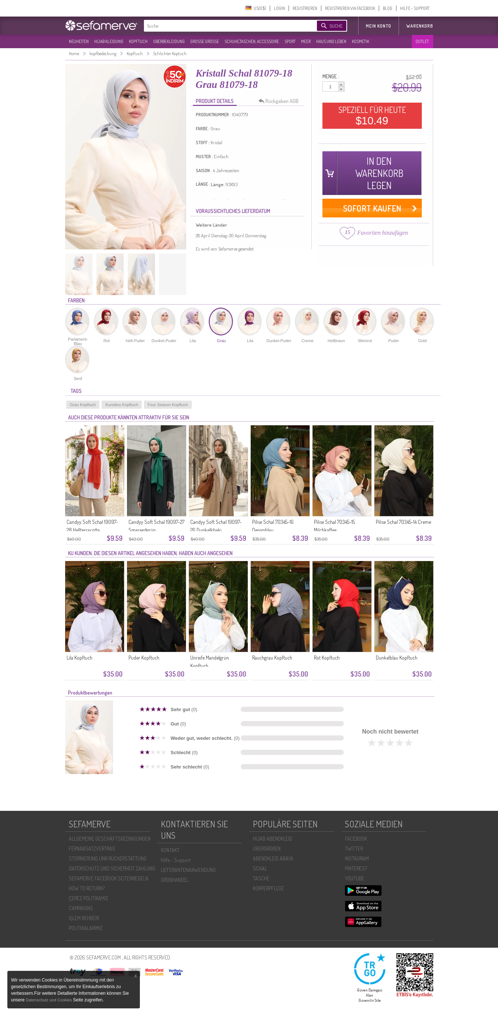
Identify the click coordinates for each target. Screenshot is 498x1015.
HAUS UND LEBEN (331, 41)
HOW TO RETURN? (87, 888)
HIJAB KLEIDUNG (108, 41)
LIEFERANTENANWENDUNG (188, 870)
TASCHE (261, 878)
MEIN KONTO (378, 26)
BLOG (387, 8)
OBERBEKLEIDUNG (169, 41)
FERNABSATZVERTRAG (92, 848)
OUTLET (422, 41)
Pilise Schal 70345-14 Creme (403, 522)
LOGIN (279, 8)
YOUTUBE (354, 878)
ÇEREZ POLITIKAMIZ (88, 898)
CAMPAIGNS (81, 908)
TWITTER (354, 848)
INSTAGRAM (357, 858)
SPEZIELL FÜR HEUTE (372, 115)
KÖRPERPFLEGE (268, 888)
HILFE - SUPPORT (415, 8)
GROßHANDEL (174, 880)
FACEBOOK (356, 838)
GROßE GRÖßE (204, 41)
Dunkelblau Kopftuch (396, 657)
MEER (306, 41)
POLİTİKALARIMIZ (86, 928)
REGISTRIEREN (305, 8)
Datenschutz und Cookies (49, 1000)
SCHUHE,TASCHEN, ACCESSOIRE (252, 41)
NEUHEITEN (79, 41)
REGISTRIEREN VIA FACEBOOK (350, 8)
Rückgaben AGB (280, 101)
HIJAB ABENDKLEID (272, 838)
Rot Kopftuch (327, 657)
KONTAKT (170, 850)
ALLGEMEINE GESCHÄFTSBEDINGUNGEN (110, 838)
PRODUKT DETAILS (215, 101)
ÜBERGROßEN (266, 848)
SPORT (290, 41)
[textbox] (224, 26)
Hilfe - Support (176, 860)
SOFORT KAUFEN (372, 208)
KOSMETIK (360, 41)
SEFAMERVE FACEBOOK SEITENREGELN (108, 878)
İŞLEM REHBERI (84, 918)
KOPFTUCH (138, 41)
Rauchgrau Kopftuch (272, 657)
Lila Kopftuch (79, 657)
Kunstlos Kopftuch (121, 404)
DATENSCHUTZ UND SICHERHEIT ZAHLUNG (112, 868)
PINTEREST (356, 868)
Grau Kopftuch (83, 404)
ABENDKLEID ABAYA (273, 858)
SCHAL (260, 868)
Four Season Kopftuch (168, 404)
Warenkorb (419, 26)
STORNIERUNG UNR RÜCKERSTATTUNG (107, 858)
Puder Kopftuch (143, 657)
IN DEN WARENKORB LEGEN (379, 173)
